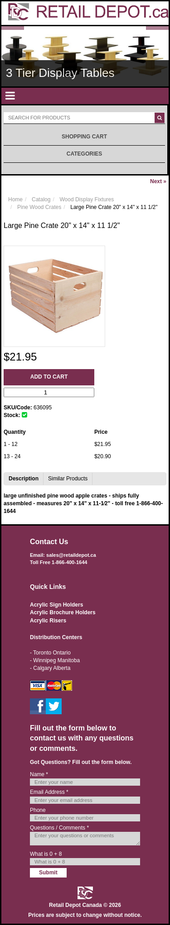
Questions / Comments (59, 828)
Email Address (49, 792)
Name (39, 774)
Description (24, 478)
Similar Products (67, 478)
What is (46, 854)
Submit (48, 872)
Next (158, 181)
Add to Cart (49, 377)
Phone (38, 810)
